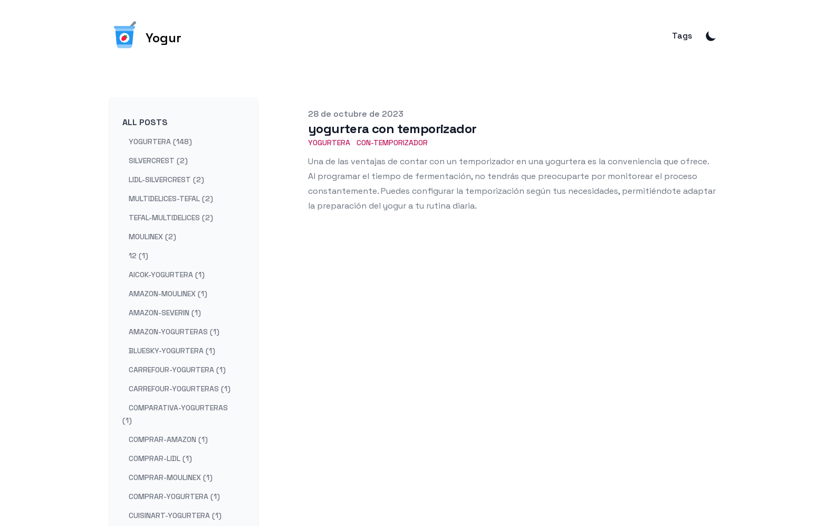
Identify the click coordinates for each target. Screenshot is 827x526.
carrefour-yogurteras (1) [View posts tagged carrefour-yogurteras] (179, 388)
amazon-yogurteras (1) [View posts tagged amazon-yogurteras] (174, 331)
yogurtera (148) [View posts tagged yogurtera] (160, 141)
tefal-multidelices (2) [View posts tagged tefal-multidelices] (171, 217)
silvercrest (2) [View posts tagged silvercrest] (158, 160)
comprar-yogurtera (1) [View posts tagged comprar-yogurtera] (174, 496)
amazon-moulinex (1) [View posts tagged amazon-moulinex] (168, 293)
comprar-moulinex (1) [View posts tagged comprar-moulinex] (171, 477)
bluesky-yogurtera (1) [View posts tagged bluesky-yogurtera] (172, 350)
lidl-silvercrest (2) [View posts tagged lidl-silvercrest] (166, 179)
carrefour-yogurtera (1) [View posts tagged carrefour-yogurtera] (177, 369)
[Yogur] (145, 36)
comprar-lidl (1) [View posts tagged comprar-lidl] (160, 458)
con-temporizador (392, 142)
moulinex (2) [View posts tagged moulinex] (152, 236)
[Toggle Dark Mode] (711, 36)
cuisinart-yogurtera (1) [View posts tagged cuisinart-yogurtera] (175, 515)
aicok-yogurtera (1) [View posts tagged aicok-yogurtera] (167, 274)
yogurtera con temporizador (392, 128)
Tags (682, 36)
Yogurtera (329, 142)
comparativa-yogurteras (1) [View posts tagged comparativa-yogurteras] (175, 414)
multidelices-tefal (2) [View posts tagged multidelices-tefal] (171, 198)
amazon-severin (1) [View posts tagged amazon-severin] (165, 312)
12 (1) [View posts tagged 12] (138, 255)
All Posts (145, 122)
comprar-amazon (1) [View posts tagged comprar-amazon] (168, 439)
